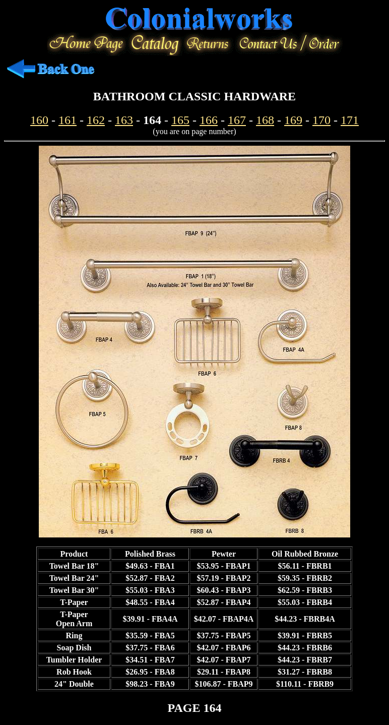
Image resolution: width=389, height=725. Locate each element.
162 (96, 120)
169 (293, 120)
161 (67, 120)
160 (39, 120)
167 (237, 120)
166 (209, 120)
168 (265, 120)
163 (124, 120)
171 (350, 120)
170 (321, 120)
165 (180, 120)
